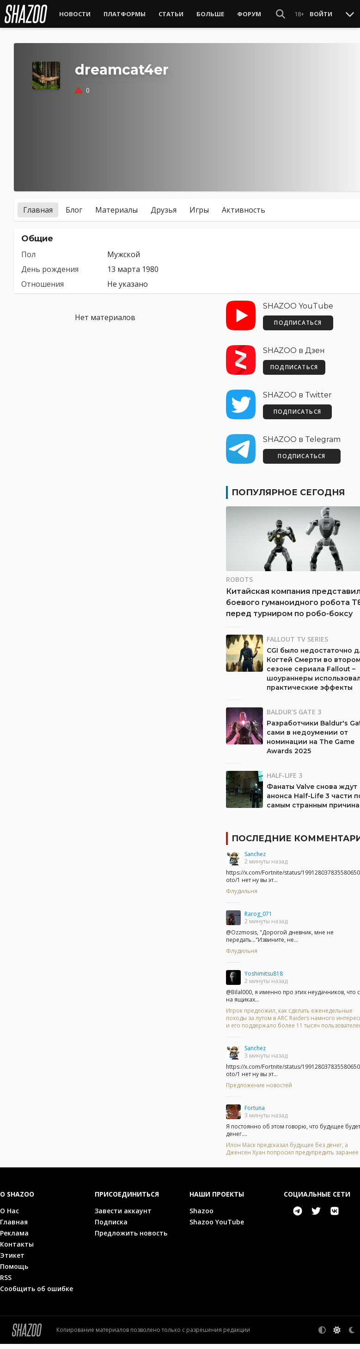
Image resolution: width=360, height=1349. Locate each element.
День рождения (50, 265)
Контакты (17, 1249)
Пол (28, 250)
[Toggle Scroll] (350, 13)
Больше (210, 14)
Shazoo (201, 1215)
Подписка (111, 1227)
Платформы (125, 14)
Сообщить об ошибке (36, 1293)
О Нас (9, 1215)
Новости (75, 14)
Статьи (171, 14)
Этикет (12, 1260)
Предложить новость (131, 1238)
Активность (243, 206)
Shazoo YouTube (216, 1227)
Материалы (116, 206)
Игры (199, 206)
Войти (321, 14)
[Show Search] (280, 14)
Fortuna (254, 1104)
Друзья (164, 206)
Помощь (14, 1271)
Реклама (14, 1238)
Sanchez (255, 850)
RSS (6, 1282)
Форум (249, 14)
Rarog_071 (258, 910)
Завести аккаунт (123, 1215)
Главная (38, 206)
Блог (74, 206)
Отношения (42, 280)
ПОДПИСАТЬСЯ (298, 318)
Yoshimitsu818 (263, 969)
